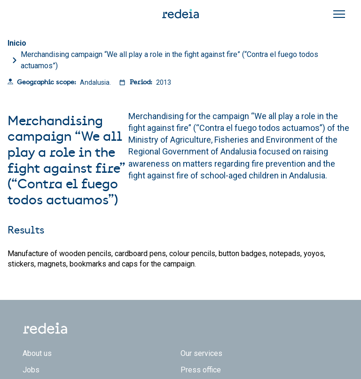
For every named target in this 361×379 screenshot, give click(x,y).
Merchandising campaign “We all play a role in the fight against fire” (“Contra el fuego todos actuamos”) (169, 60)
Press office (200, 369)
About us (37, 353)
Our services (201, 353)
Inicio (17, 43)
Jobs (31, 369)
